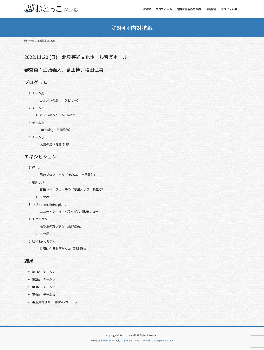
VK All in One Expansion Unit (158, 340)
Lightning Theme (131, 340)
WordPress (110, 340)
